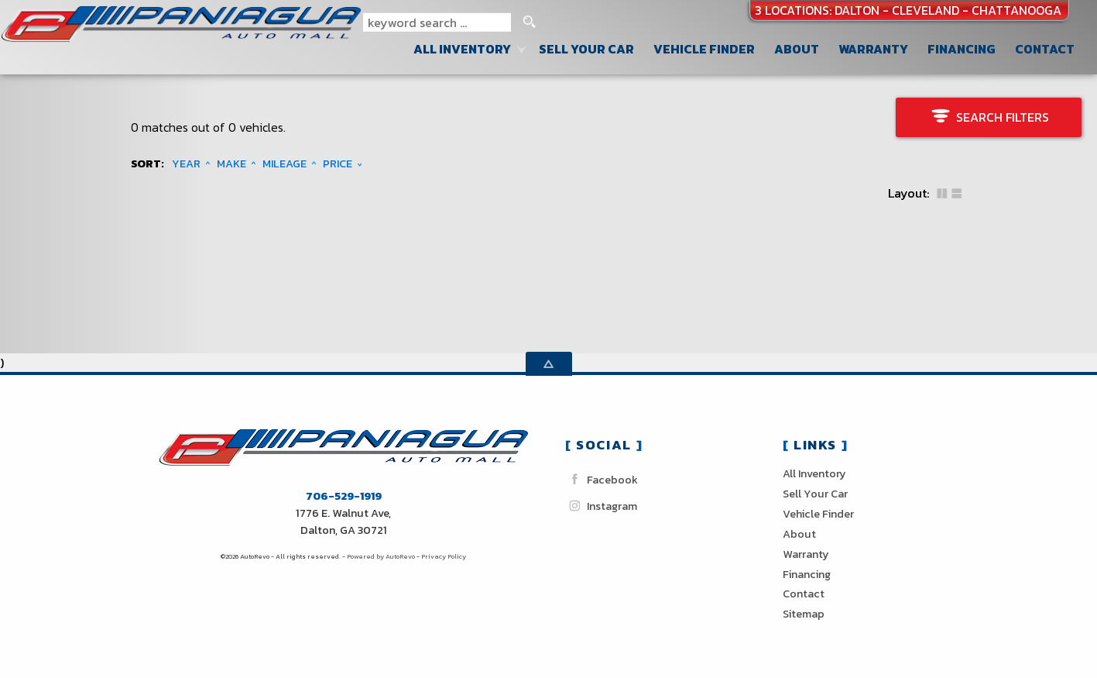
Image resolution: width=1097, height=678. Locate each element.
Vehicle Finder (818, 513)
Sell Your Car (586, 49)
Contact (803, 593)
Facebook (601, 479)
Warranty (806, 554)
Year (186, 163)
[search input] (437, 22)
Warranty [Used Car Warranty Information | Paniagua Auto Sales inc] (873, 49)
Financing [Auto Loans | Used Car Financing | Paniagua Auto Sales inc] (961, 49)
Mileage (284, 163)
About (799, 533)
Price (337, 163)
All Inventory (814, 473)
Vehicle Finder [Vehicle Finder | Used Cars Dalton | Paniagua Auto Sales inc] (704, 49)
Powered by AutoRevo (381, 556)
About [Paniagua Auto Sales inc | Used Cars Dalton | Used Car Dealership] (796, 49)
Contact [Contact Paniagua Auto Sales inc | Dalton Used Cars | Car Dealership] (1045, 49)
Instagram (601, 505)
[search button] (529, 22)
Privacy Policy (443, 556)
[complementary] (1050, 631)
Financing (807, 574)
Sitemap (803, 613)
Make (231, 163)
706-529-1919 (344, 495)
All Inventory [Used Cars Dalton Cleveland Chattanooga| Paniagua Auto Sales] (462, 49)
